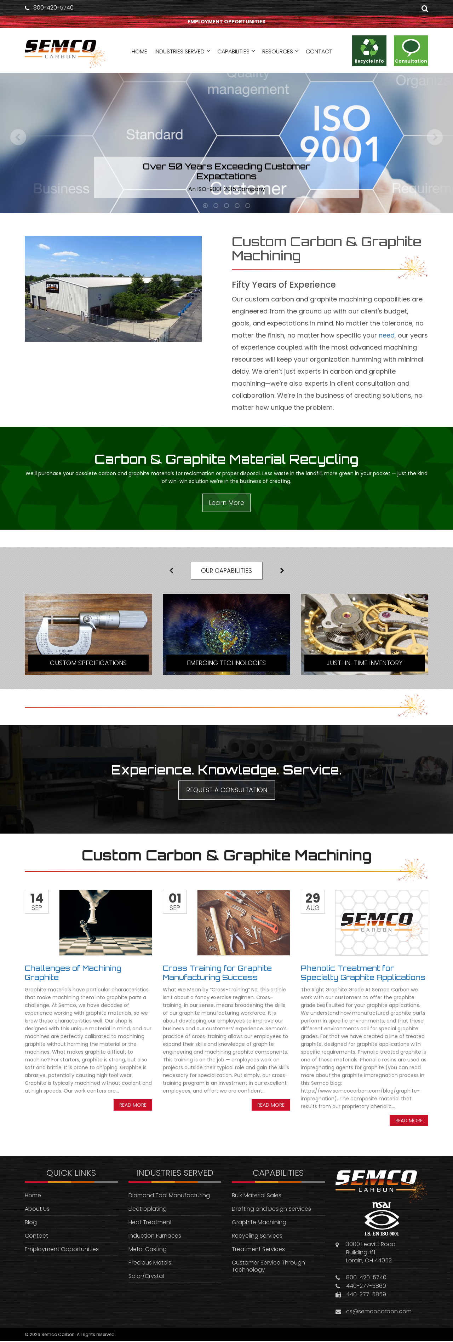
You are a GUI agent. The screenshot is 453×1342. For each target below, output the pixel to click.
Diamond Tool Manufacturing (169, 1197)
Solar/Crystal (146, 1277)
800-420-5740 (53, 7)
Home (33, 1197)
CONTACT (319, 52)
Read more (133, 1106)
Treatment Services (258, 1250)
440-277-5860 (366, 1287)
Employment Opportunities (62, 1250)
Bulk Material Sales (256, 1197)
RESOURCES (277, 52)
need (387, 335)
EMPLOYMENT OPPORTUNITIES (226, 21)
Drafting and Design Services (271, 1210)
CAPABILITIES (233, 52)
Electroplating (147, 1210)
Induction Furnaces (154, 1237)
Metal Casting (147, 1250)
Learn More (226, 502)
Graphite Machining (259, 1224)
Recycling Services (257, 1237)
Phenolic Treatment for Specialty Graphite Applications (363, 974)
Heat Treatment (150, 1224)
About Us (37, 1210)
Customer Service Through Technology (268, 1267)
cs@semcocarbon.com (379, 1312)
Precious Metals (149, 1264)
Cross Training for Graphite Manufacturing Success (217, 974)
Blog (31, 1224)
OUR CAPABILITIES (226, 571)
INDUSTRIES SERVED (180, 52)
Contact (36, 1237)
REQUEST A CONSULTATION (226, 791)
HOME (139, 52)
